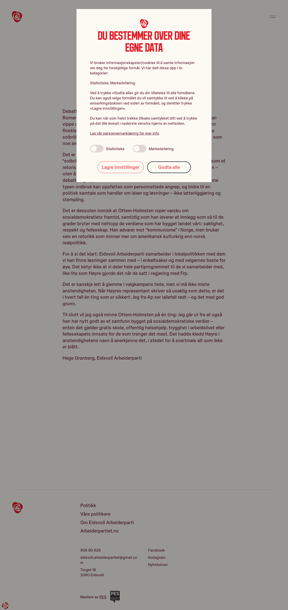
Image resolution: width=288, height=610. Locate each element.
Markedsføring (153, 148)
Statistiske (107, 148)
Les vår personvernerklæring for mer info (124, 133)
